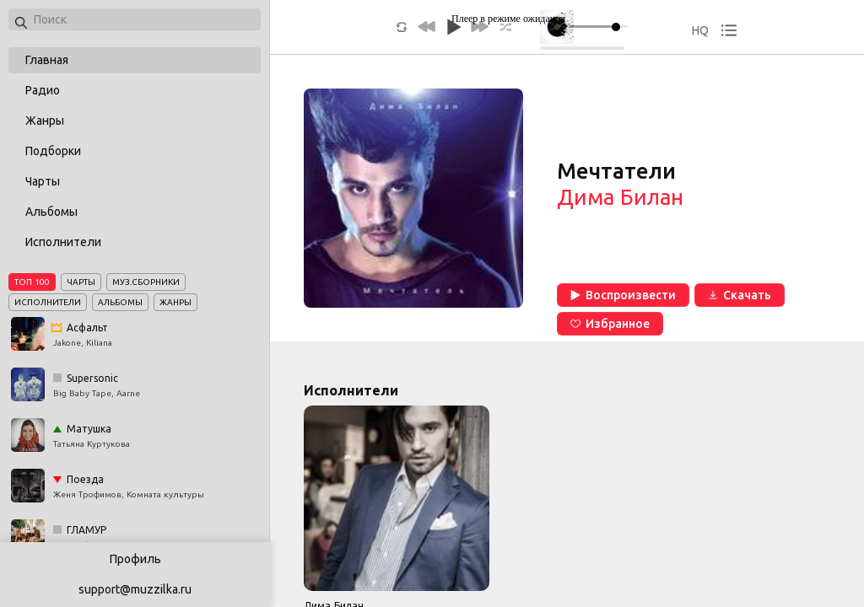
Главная (46, 60)
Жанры (44, 120)
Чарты (42, 181)
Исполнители (63, 242)
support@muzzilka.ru (135, 589)
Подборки (53, 151)
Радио (42, 90)
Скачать (739, 295)
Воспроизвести (623, 295)
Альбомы (51, 211)
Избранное (610, 323)
